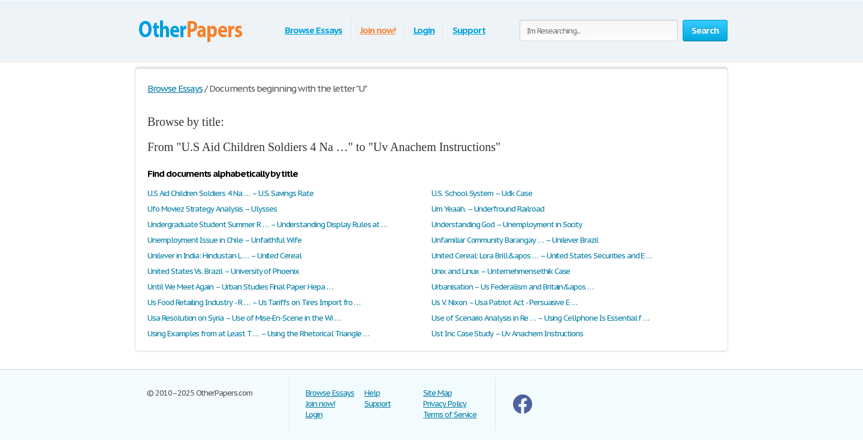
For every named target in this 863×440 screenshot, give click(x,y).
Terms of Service (449, 414)
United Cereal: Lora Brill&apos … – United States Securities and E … (542, 256)
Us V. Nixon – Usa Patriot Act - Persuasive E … (504, 302)
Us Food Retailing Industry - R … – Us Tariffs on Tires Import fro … (253, 302)
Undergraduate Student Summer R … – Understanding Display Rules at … (267, 224)
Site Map (437, 393)
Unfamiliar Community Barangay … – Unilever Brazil (515, 240)
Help (372, 393)
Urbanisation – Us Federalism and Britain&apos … (512, 287)
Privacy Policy (444, 404)
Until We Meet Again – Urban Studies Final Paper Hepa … (240, 287)
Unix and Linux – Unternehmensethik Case (501, 271)
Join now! (378, 30)
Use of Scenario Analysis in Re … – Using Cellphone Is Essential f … (540, 318)
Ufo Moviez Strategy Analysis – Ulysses (211, 209)
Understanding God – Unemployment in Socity (507, 224)
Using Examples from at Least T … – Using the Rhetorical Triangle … (258, 334)
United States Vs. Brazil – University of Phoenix (223, 271)
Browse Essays (313, 30)
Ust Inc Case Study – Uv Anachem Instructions (507, 334)
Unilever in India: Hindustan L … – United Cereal (224, 256)
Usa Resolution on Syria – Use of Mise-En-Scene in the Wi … (243, 318)
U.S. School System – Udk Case (482, 193)
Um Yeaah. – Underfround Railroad (488, 209)
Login (424, 30)
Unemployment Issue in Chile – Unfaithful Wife (224, 240)
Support (468, 30)
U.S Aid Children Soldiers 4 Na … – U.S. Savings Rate (230, 193)
